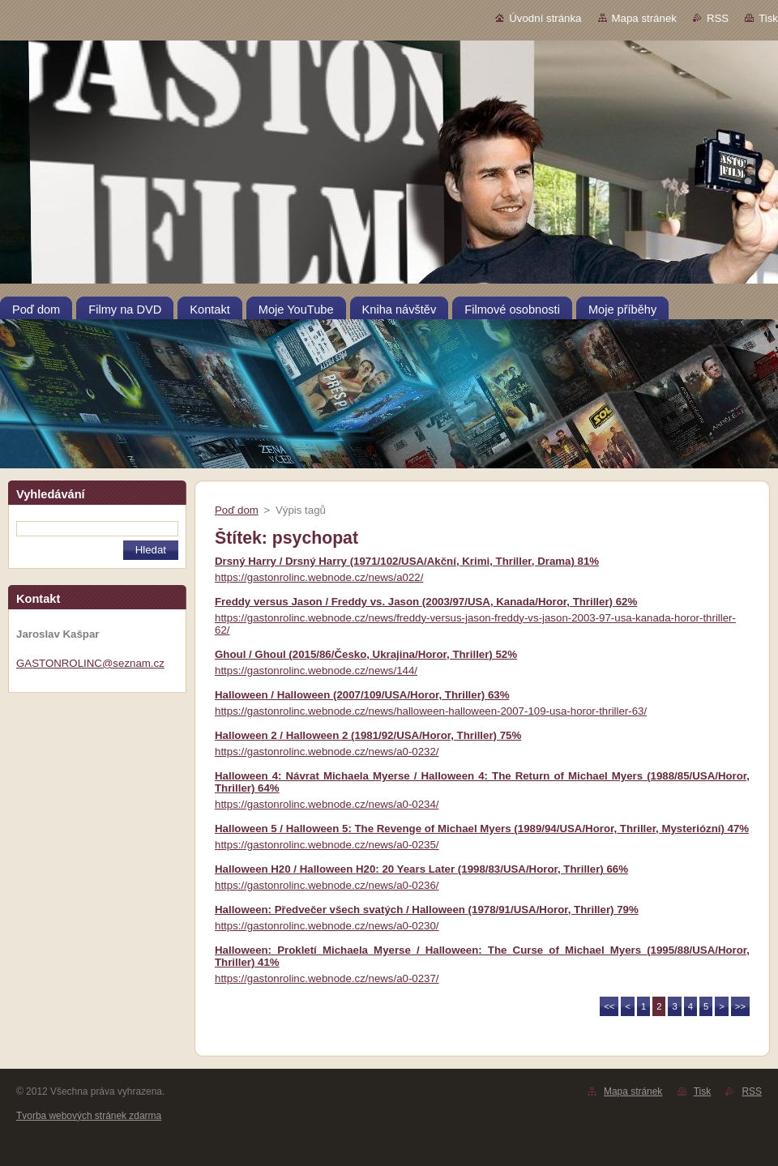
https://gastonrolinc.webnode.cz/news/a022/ (319, 577)
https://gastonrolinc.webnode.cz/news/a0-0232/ (327, 751)
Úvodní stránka (545, 18)
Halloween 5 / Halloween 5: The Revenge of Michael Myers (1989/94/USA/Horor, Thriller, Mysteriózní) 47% (482, 828)
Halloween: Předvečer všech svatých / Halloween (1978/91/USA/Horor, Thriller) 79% (427, 909)
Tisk (768, 18)
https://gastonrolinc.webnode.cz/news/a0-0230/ (327, 926)
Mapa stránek (644, 18)
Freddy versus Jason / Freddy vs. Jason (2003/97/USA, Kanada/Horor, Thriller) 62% (426, 602)
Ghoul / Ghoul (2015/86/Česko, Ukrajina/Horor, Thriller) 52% (366, 654)
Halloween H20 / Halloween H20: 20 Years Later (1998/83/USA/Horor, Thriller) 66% (421, 869)
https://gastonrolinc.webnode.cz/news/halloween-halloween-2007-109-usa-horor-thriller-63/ (431, 711)
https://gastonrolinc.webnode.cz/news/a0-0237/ (327, 978)
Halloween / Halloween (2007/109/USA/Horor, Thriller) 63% (362, 695)
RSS (718, 18)
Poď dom (237, 510)
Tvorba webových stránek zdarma (88, 1115)
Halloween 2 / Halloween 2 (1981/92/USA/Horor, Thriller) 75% (368, 735)
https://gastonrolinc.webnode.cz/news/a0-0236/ (327, 885)
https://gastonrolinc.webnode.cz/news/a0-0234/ (327, 804)
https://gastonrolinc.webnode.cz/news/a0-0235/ (327, 845)
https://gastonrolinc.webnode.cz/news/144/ (316, 670)
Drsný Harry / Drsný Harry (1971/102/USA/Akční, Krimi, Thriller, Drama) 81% (407, 561)
